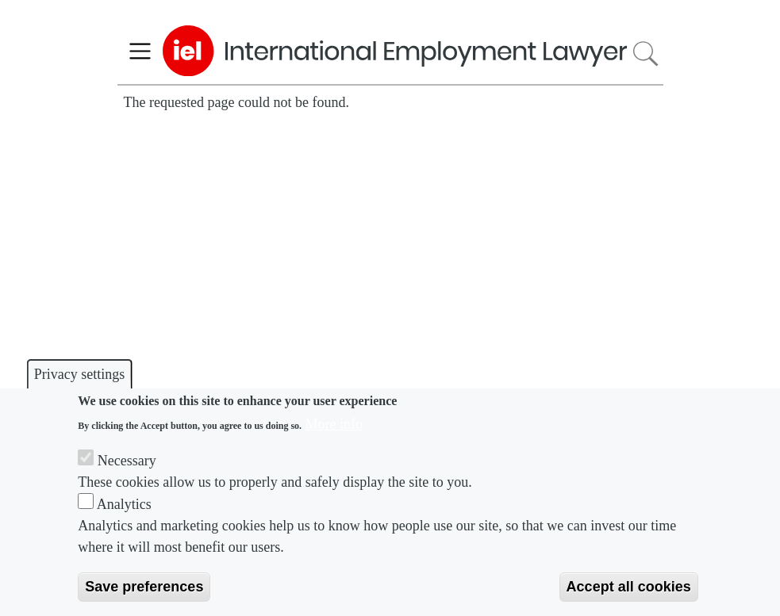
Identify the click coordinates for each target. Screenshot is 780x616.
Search (645, 53)
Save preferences (144, 587)
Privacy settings (79, 374)
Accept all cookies (629, 587)
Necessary (127, 461)
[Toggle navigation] (140, 50)
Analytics (124, 504)
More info (334, 424)
